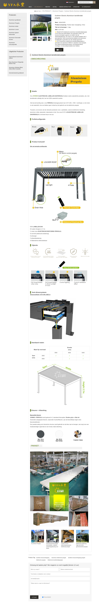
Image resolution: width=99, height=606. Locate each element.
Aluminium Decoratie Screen (14, 38)
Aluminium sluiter (13, 26)
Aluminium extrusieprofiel (13, 43)
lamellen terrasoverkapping (42, 557)
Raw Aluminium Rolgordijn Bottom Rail (16, 62)
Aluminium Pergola (58, 11)
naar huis (37, 11)
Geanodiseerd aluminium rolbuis (16, 57)
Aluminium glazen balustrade (14, 33)
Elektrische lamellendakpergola (55, 560)
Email (59, 49)
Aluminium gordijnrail (14, 20)
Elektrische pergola (41, 560)
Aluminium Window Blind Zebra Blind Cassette (16, 68)
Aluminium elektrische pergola (59, 557)
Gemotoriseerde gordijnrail (16, 73)
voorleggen (34, 597)
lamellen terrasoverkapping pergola (76, 557)
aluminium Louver (14, 29)
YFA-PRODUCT (46, 11)
